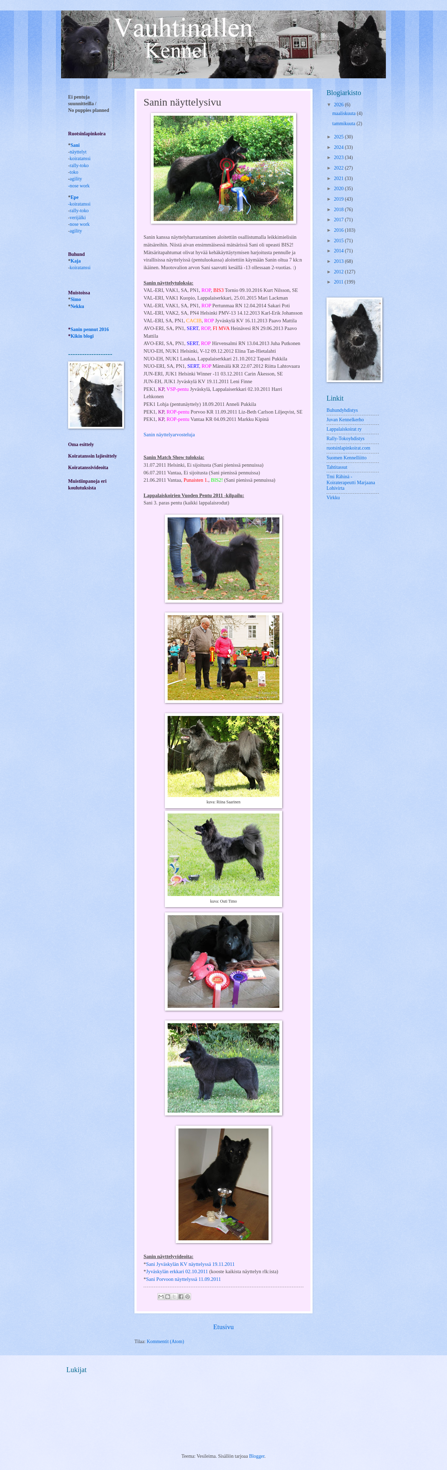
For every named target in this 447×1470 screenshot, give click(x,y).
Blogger (256, 1456)
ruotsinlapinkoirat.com (348, 448)
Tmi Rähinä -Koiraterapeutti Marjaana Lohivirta (351, 482)
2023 (339, 157)
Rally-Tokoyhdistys (346, 438)
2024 (339, 147)
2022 (339, 168)
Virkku (333, 497)
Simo (76, 299)
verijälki (78, 217)
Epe (75, 197)
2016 (339, 230)
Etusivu (223, 1327)
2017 (339, 219)
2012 (339, 271)
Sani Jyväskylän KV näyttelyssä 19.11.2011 (190, 1264)
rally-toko (79, 165)
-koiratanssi (79, 204)
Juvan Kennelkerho (345, 419)
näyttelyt (78, 152)
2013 (339, 261)
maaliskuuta (344, 113)
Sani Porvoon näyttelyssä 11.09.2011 (183, 1279)
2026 (339, 104)
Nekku (77, 306)
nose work (80, 185)
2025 (339, 136)
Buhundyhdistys (342, 410)
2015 (339, 240)
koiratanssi (80, 158)
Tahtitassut (337, 467)
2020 (339, 188)
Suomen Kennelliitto (347, 457)
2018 (339, 209)
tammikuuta (344, 123)
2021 (339, 178)
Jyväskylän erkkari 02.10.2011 (177, 1271)
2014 (339, 250)
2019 (339, 199)
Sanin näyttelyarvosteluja (169, 434)
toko (74, 172)
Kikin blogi (82, 336)
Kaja (76, 261)
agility (76, 231)
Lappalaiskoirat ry (344, 429)
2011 (339, 282)
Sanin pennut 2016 (90, 329)
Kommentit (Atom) (165, 1341)
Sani (75, 145)
